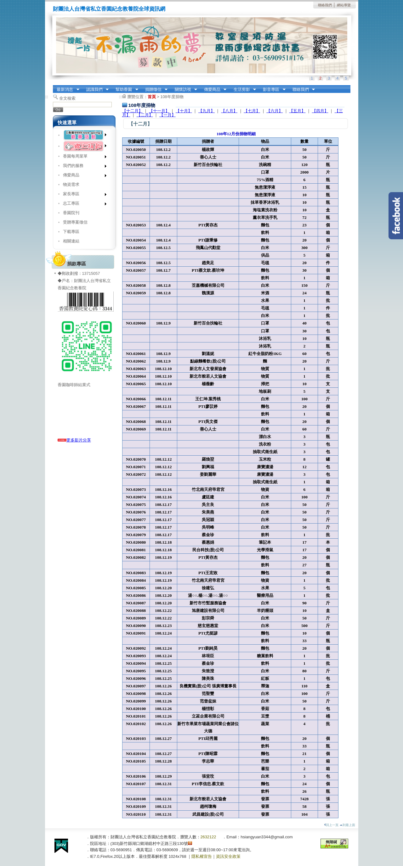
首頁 (152, 96)
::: (54, 87)
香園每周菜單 (82, 157)
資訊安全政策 (228, 856)
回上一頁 (331, 825)
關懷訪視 (184, 89)
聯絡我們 (325, 5)
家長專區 (82, 195)
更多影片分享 (74, 440)
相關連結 (71, 241)
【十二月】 (132, 110)
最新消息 (66, 89)
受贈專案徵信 (75, 222)
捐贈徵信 (154, 89)
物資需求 (71, 184)
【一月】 (167, 115)
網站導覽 (344, 5)
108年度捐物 (171, 96)
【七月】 (252, 110)
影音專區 (272, 89)
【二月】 (145, 115)
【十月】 (184, 110)
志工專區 (82, 204)
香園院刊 (71, 212)
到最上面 (347, 825)
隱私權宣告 (201, 856)
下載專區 (71, 231)
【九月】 (206, 110)
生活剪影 (243, 89)
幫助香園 (125, 89)
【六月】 (274, 110)
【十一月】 (159, 110)
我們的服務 (82, 166)
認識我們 (95, 89)
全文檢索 (67, 98)
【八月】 (229, 110)
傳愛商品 (213, 89)
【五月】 (297, 110)
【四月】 (320, 110)
